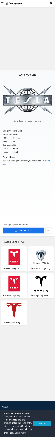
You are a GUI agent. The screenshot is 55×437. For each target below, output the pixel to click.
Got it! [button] (42, 423)
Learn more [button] (20, 433)
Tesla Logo (17, 131)
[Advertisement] (27, 40)
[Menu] (2, 3)
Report (16, 148)
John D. (16, 152)
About (5, 406)
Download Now (23, 230)
